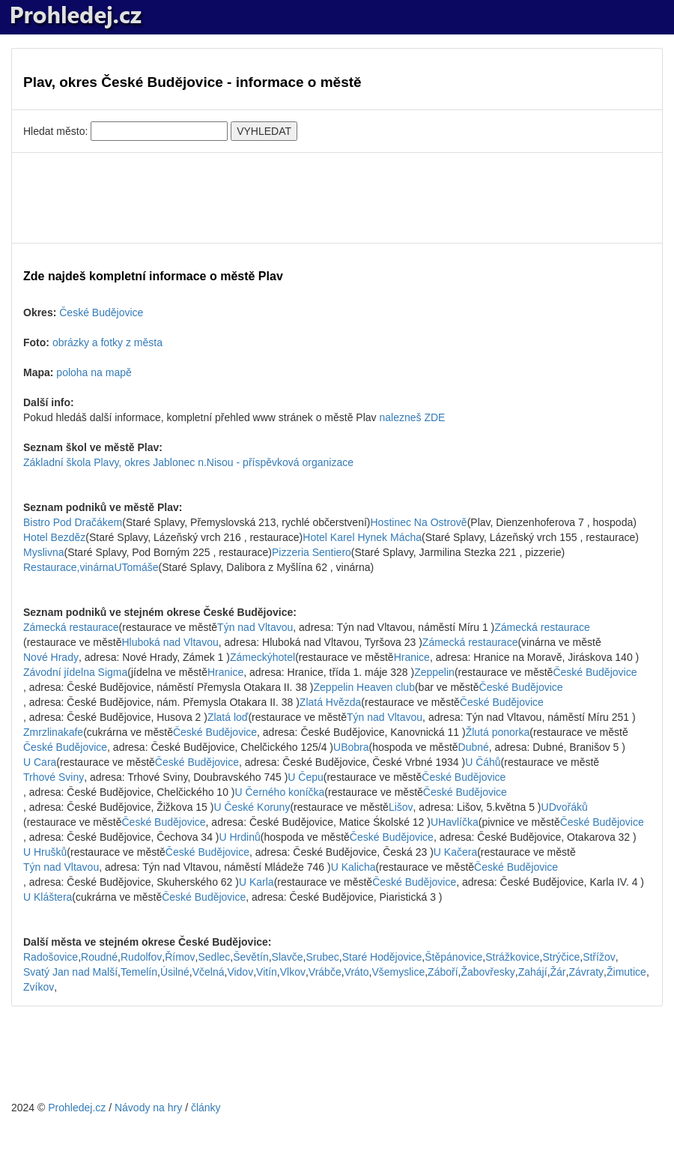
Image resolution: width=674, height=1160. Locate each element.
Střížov (599, 957)
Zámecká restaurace (71, 627)
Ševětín (250, 957)
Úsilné (174, 972)
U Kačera (455, 852)
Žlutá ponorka (498, 732)
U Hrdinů (239, 837)
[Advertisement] (337, 198)
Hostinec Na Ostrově (418, 522)
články (206, 1108)
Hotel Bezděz (54, 537)
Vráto (356, 972)
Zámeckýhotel (262, 657)
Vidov (240, 972)
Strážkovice (512, 957)
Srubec (322, 957)
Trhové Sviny (53, 777)
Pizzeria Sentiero (311, 552)
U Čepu (305, 777)
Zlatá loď (228, 717)
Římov (180, 957)
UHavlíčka (455, 822)
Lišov (401, 807)
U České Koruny (251, 807)
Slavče (287, 957)
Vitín (266, 972)
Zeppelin (434, 672)
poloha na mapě (93, 372)
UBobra (350, 747)
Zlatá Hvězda (330, 702)
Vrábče (325, 972)
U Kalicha (353, 867)
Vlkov (293, 972)
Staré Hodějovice (382, 957)
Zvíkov (38, 987)
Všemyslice (398, 972)
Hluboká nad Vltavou (170, 642)
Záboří (443, 972)
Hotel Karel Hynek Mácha (362, 537)
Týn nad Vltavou (255, 627)
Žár (558, 972)
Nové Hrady (51, 657)
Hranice (412, 657)
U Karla (256, 882)
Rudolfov (141, 957)
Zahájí (532, 972)
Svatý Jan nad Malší (70, 972)
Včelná (208, 972)
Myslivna (43, 552)
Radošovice (50, 957)
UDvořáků (564, 807)
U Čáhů (482, 762)
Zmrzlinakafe (53, 732)
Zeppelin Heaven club (364, 687)
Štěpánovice (453, 957)
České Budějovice (101, 312)
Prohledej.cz (77, 1108)
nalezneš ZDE (412, 417)
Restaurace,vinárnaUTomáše (91, 567)
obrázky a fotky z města (107, 342)
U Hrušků (45, 852)
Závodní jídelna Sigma (75, 672)
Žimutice (626, 972)
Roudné (99, 957)
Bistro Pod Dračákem (72, 522)
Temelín (139, 972)
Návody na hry (148, 1108)
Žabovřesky (487, 972)
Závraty (586, 972)
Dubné (473, 747)
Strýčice (561, 957)
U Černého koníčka (279, 792)
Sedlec (214, 957)
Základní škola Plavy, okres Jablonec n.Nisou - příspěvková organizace (188, 462)
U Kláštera (47, 897)
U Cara (39, 762)
